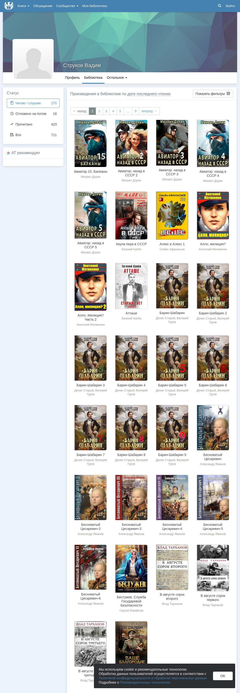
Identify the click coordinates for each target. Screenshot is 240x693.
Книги (23, 6)
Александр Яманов (213, 464)
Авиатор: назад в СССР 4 (212, 174)
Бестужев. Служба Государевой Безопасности (131, 601)
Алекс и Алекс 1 (172, 244)
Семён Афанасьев (172, 249)
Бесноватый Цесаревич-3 (131, 527)
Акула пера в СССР (131, 244)
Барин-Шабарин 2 (213, 313)
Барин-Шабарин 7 (91, 455)
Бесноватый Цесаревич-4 (172, 527)
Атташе (131, 313)
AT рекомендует (26, 153)
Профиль (72, 77)
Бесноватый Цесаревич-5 (213, 527)
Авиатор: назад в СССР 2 (131, 173)
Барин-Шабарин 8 (131, 455)
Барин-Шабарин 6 (213, 385)
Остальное (117, 77)
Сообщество (67, 6)
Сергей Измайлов (131, 610)
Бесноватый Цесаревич (212, 457)
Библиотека (93, 77)
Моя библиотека (94, 6)
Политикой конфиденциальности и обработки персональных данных (153, 678)
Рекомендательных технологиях (145, 682)
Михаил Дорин (90, 176)
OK (222, 676)
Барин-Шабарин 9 (172, 455)
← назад (79, 111)
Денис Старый (165, 318)
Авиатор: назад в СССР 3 (172, 172)
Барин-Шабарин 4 (131, 385)
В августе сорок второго (172, 597)
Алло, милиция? (213, 244)
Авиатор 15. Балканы (90, 171)
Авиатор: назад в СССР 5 (90, 245)
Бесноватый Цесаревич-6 (91, 596)
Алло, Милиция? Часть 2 (91, 317)
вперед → (149, 111)
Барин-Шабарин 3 (91, 385)
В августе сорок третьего (90, 673)
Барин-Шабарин (172, 313)
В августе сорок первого (213, 598)
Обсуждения (42, 6)
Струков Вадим (82, 65)
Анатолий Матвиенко (213, 249)
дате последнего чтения (148, 94)
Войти (230, 6)
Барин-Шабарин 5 (172, 385)
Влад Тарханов (172, 604)
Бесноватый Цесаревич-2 (91, 527)
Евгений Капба (131, 249)
